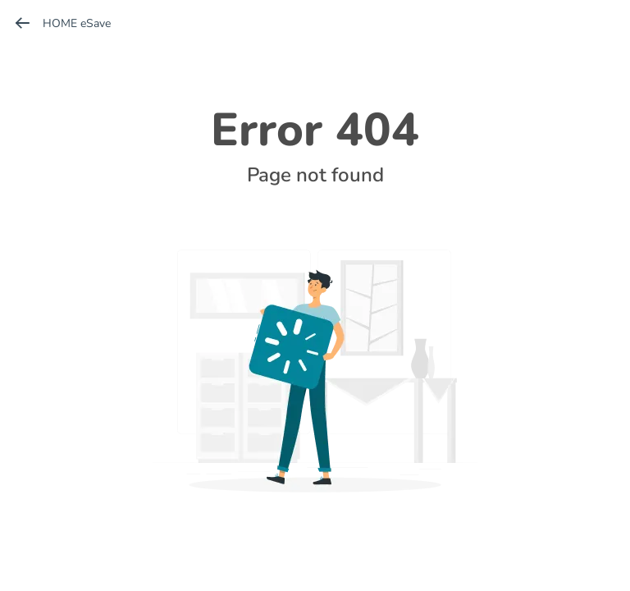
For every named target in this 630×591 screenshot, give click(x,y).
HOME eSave (62, 23)
